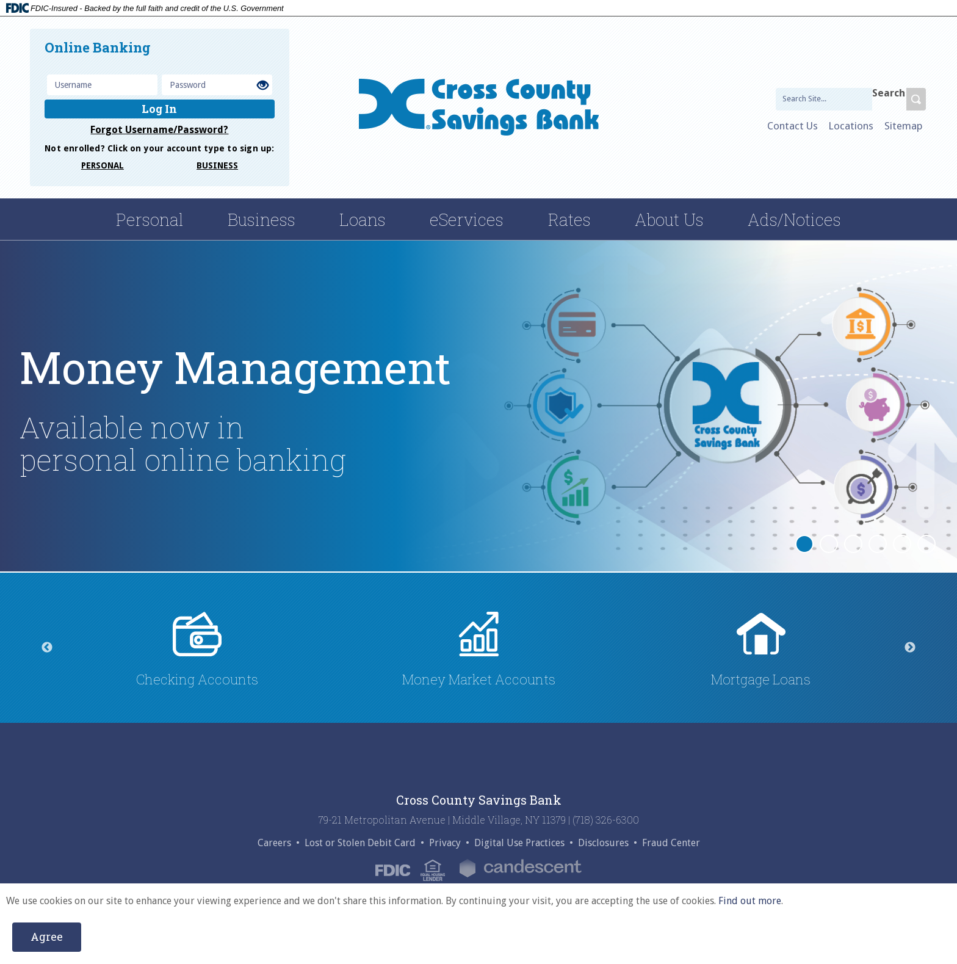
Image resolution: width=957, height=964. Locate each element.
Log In (159, 108)
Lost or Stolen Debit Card (360, 843)
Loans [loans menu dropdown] (362, 219)
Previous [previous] (47, 648)
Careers (274, 843)
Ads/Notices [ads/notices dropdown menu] (794, 219)
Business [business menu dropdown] (261, 219)
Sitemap (903, 126)
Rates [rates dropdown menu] (569, 219)
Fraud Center (671, 843)
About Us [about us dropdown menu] (669, 219)
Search (888, 93)
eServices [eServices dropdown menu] (467, 219)
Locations (850, 126)
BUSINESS (217, 165)
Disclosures (603, 843)
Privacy (445, 843)
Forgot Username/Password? (159, 130)
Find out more (749, 901)
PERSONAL (102, 165)
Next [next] (910, 648)
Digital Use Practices (519, 843)
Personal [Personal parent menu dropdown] (150, 219)
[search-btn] (916, 99)
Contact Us (792, 126)
